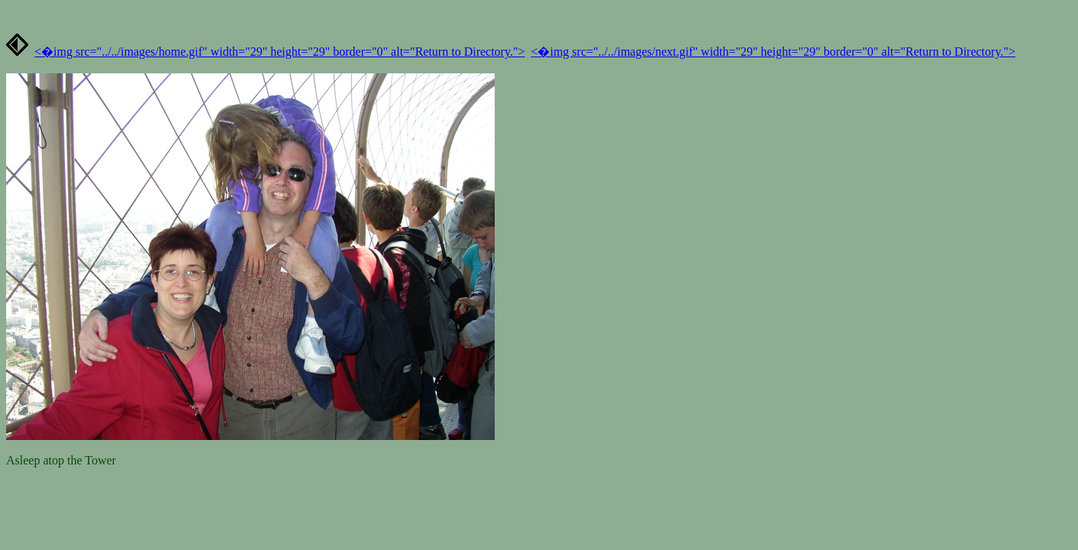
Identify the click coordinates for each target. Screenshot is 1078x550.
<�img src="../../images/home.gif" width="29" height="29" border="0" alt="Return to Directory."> (279, 51)
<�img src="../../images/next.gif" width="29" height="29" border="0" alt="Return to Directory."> (773, 51)
